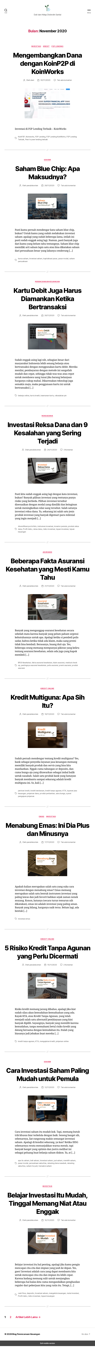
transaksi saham (36, 1180)
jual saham (57, 1174)
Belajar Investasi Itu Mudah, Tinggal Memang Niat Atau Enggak (47, 1217)
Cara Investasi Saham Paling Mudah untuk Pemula (47, 1081)
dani (33, 80)
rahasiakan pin (58, 395)
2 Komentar (67, 967)
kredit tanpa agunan (51, 785)
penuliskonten (33, 185)
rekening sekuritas (67, 1177)
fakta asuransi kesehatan (41, 660)
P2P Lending (58, 46)
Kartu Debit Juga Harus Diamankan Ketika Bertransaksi (47, 298)
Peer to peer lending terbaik (35, 139)
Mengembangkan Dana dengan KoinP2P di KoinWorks (47, 63)
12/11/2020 (49, 1098)
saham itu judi (23, 1180)
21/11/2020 (49, 583)
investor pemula (57, 526)
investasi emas (23, 913)
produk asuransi (73, 662)
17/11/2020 (49, 836)
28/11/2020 (49, 185)
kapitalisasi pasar (49, 258)
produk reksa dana (71, 526)
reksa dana (31, 529)
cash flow (21, 1310)
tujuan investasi (55, 529)
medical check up (71, 660)
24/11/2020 (52, 450)
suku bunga (58, 787)
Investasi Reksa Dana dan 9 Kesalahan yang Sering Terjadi (47, 432)
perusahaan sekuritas (32, 1177)
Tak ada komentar (63, 80)
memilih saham (68, 1174)
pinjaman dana (32, 787)
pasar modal (61, 258)
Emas (41, 811)
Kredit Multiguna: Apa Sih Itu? (47, 695)
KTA (61, 785)
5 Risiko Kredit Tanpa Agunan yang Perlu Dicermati (47, 950)
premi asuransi (60, 662)
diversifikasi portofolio (26, 526)
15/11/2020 (52, 967)
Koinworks (30, 137)
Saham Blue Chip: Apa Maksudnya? (47, 172)
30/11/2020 (45, 80)
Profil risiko (22, 529)
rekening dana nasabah (50, 1177)
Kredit (46, 46)
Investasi (36, 46)
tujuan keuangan (68, 529)
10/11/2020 (49, 1234)
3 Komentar (67, 450)
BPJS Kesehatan (24, 660)
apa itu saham (23, 1174)
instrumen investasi (42, 526)
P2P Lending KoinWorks (54, 137)
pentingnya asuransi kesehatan (30, 662)
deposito (29, 1310)
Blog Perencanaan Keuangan (25, 1351)
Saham (47, 160)
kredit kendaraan (36, 785)
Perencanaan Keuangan (47, 282)
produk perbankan (46, 787)
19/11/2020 (49, 708)
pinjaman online (60, 1044)
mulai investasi (70, 1310)
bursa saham (23, 258)
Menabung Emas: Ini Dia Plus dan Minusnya (47, 823)
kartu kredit (34, 395)
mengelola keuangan (55, 1310)
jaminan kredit (23, 785)
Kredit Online (47, 683)
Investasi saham (35, 258)
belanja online (23, 395)
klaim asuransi (57, 660)
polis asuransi (48, 662)
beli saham (34, 1174)
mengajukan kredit (45, 1044)
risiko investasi (42, 529)
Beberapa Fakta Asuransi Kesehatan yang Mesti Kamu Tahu (47, 566)
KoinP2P (21, 137)
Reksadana (47, 416)
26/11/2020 (49, 315)
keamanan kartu (45, 395)
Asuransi (47, 549)
